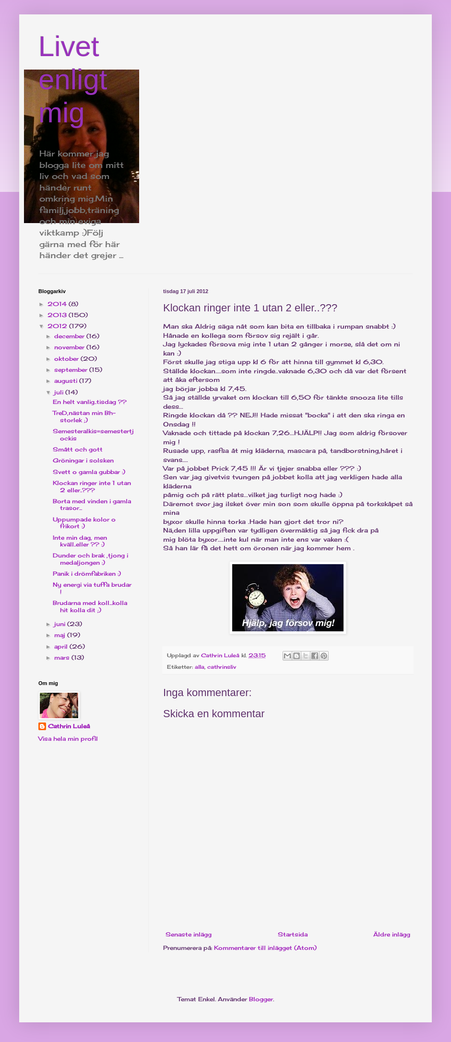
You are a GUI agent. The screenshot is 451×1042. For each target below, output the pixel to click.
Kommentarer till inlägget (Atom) (265, 947)
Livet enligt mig (72, 79)
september (71, 369)
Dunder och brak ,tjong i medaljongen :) (90, 559)
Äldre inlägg (391, 934)
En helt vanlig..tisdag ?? (90, 401)
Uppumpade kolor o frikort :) (84, 523)
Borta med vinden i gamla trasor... (92, 504)
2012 (58, 326)
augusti (66, 380)
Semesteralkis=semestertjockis (93, 434)
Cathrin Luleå (69, 726)
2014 (58, 304)
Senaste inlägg (189, 934)
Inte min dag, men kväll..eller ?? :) (80, 541)
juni (60, 624)
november (70, 347)
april (62, 646)
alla (199, 666)
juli (59, 392)
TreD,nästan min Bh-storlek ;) (84, 416)
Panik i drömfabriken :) (87, 573)
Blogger (261, 999)
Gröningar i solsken (83, 460)
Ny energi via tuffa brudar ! (92, 588)
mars (62, 657)
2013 (58, 315)
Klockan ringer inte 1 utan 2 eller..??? (92, 486)
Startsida (293, 934)
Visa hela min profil (68, 738)
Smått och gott (78, 449)
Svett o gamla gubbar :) (89, 471)
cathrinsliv (221, 666)
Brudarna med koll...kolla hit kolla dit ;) (90, 606)
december (70, 336)
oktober (67, 358)
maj (60, 635)
